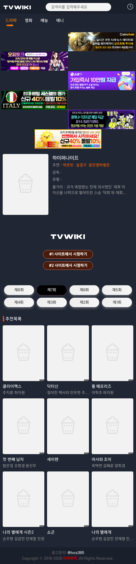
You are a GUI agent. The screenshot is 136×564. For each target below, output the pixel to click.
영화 (28, 20)
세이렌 (52, 459)
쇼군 (51, 532)
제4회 (19, 302)
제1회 (117, 302)
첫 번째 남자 (13, 459)
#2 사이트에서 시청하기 (68, 265)
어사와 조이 (102, 459)
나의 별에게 (102, 532)
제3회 (51, 302)
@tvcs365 (76, 552)
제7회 (51, 289)
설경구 (81, 165)
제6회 (84, 289)
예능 (44, 20)
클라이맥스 (12, 386)
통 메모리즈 (102, 386)
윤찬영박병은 (99, 165)
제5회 (117, 289)
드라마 (11, 20)
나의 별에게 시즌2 (18, 532)
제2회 (84, 302)
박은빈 (68, 165)
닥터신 (52, 386)
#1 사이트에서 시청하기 (68, 254)
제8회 (19, 289)
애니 (60, 20)
